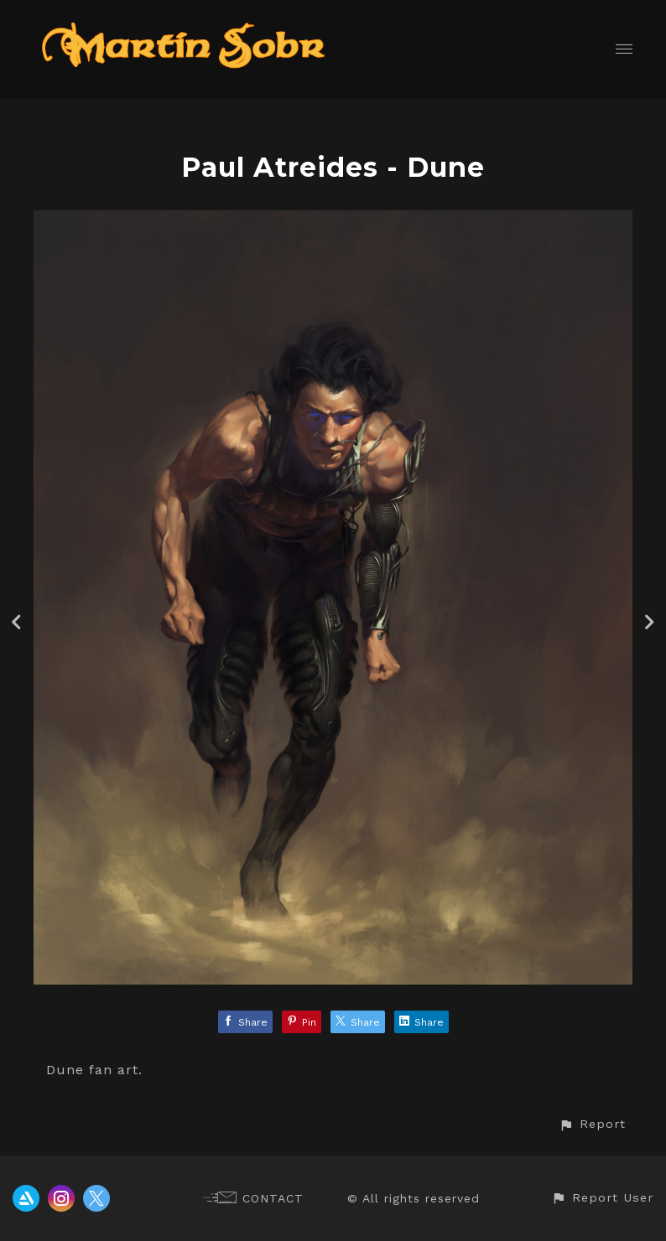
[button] (592, 1124)
